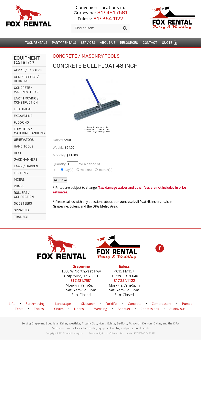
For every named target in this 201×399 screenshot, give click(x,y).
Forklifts (111, 304)
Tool (36, 43)
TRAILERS (21, 217)
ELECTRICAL (23, 109)
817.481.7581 (112, 13)
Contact (150, 43)
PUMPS (19, 186)
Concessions (150, 309)
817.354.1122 (108, 19)
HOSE (18, 153)
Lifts (12, 304)
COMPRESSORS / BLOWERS (26, 79)
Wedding (100, 309)
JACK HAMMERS (25, 159)
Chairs (59, 309)
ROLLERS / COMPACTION (24, 195)
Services (88, 43)
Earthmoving (35, 304)
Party (64, 43)
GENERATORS (24, 140)
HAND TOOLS (23, 146)
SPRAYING (21, 210)
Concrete (134, 304)
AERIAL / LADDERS (28, 70)
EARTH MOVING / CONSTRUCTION (26, 100)
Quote (170, 43)
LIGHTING (21, 173)
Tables (39, 309)
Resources (129, 43)
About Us (107, 43)
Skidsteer (88, 304)
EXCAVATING (23, 116)
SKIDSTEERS (23, 203)
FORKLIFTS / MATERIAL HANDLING (29, 131)
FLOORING (21, 122)
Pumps (187, 304)
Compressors (162, 304)
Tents (19, 309)
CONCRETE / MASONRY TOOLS (26, 90)
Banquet (124, 309)
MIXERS (19, 179)
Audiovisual (177, 309)
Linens (79, 309)
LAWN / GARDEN (26, 166)
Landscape (63, 304)
